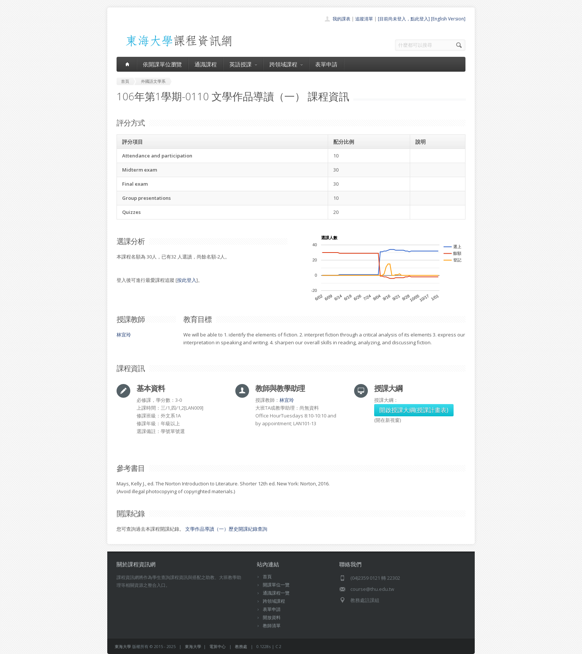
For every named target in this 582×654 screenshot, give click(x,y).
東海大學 (123, 646)
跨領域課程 (286, 64)
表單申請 (326, 64)
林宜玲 (124, 334)
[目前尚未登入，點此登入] (404, 19)
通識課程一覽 (276, 593)
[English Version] (448, 19)
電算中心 (217, 646)
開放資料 (272, 617)
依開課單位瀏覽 (162, 64)
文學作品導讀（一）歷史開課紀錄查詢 (226, 529)
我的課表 (341, 19)
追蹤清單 (364, 19)
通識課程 (205, 64)
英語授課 (243, 64)
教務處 (241, 646)
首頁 (267, 576)
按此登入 (186, 280)
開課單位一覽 (276, 585)
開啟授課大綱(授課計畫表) (413, 410)
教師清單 (272, 625)
